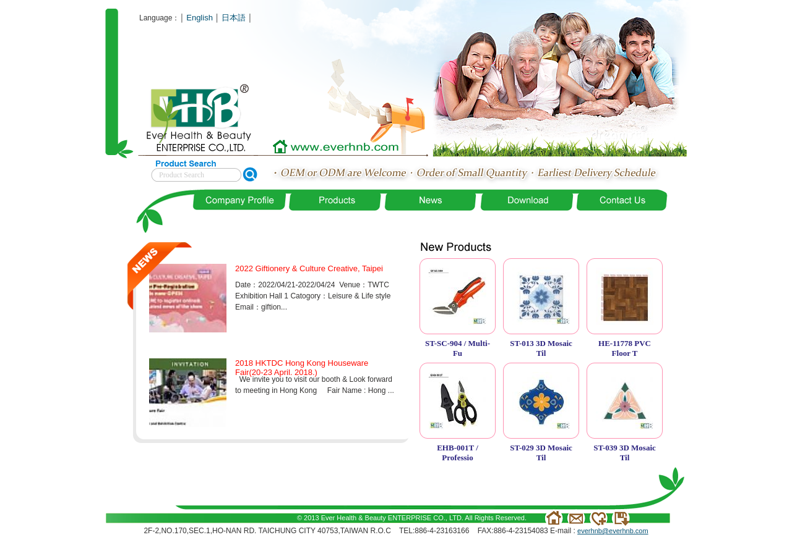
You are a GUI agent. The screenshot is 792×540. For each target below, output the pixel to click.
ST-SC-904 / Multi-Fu (457, 348)
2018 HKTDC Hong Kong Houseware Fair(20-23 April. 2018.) (301, 367)
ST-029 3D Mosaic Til (541, 452)
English (199, 17)
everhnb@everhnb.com (612, 530)
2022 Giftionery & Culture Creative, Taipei (309, 268)
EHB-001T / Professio (457, 452)
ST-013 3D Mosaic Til (541, 348)
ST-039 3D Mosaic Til (624, 452)
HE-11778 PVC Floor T (624, 348)
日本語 (234, 17)
